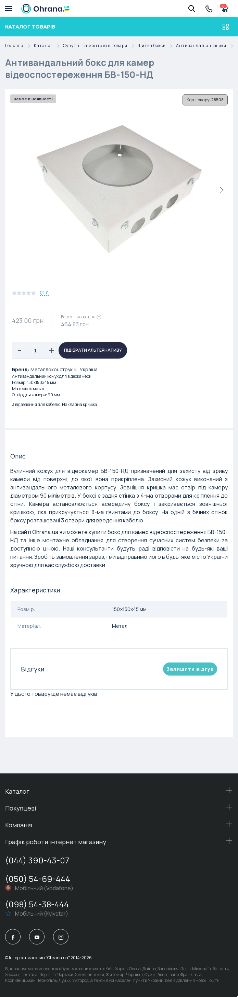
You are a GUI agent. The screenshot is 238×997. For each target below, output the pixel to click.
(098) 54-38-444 (37, 904)
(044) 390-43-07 (37, 860)
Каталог (48, 45)
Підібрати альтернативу (93, 350)
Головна (19, 45)
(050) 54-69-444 (37, 878)
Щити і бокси (157, 45)
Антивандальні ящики (206, 45)
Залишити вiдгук (190, 669)
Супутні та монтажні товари (100, 45)
